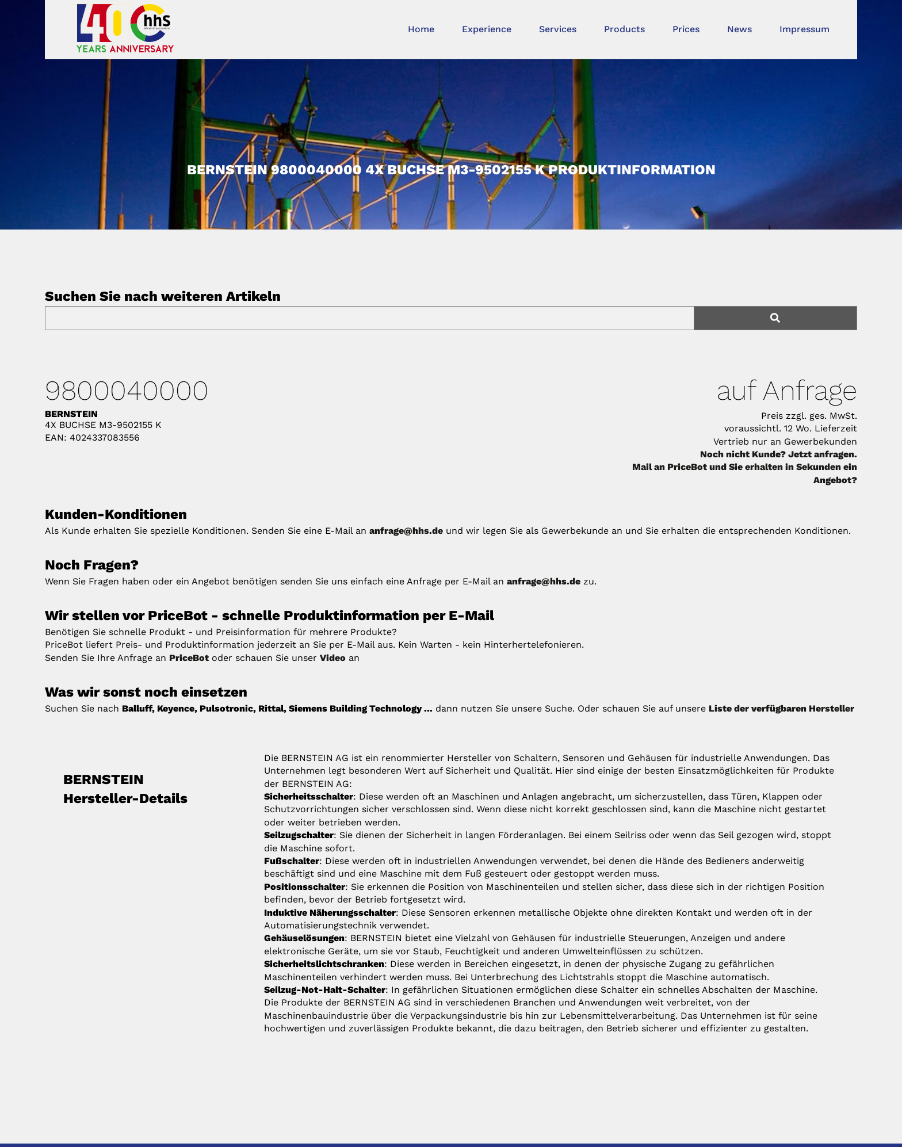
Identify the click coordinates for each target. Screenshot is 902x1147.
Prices (686, 29)
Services (557, 29)
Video (333, 657)
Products (624, 29)
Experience (486, 29)
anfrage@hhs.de (406, 530)
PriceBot (189, 657)
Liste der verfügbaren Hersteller (781, 708)
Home (421, 29)
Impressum (804, 29)
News (739, 29)
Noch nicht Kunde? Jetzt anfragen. (778, 454)
